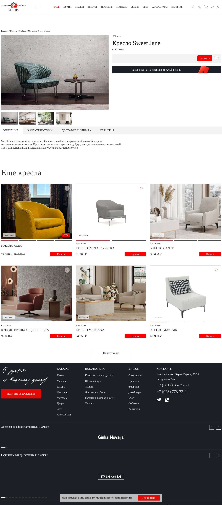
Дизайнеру (134, 392)
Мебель (61, 381)
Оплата (89, 387)
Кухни (60, 375)
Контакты (134, 409)
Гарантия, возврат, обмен (99, 398)
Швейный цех (93, 381)
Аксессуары (64, 415)
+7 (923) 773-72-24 (172, 392)
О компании (135, 375)
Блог (131, 398)
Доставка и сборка (96, 392)
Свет (59, 409)
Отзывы (89, 404)
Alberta (116, 36)
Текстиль (62, 392)
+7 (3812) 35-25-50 (172, 385)
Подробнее (126, 498)
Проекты (133, 381)
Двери (60, 404)
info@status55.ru (166, 379)
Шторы (61, 387)
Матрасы (62, 398)
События (133, 404)
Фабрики (133, 387)
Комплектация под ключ (99, 375)
